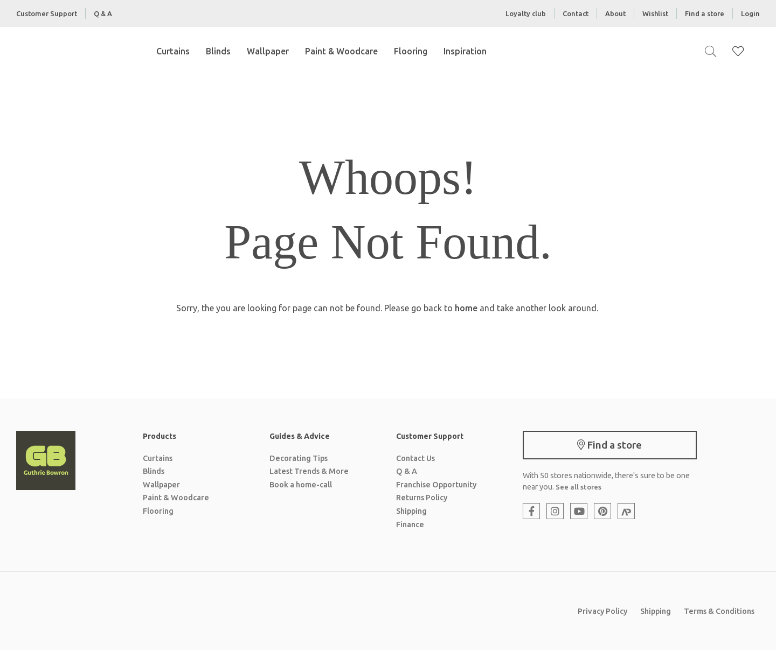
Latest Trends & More (309, 471)
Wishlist (655, 13)
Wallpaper (268, 51)
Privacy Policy (602, 611)
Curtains (173, 51)
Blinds (218, 51)
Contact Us (415, 458)
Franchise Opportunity (436, 484)
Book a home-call (300, 484)
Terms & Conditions (719, 611)
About (615, 13)
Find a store (704, 13)
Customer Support (46, 13)
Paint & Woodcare (341, 51)
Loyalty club (525, 13)
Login (750, 13)
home (466, 308)
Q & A (103, 13)
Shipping (411, 511)
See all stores (578, 487)
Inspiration (465, 51)
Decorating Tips (298, 458)
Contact (575, 13)
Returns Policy (421, 497)
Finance (410, 524)
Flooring (410, 51)
